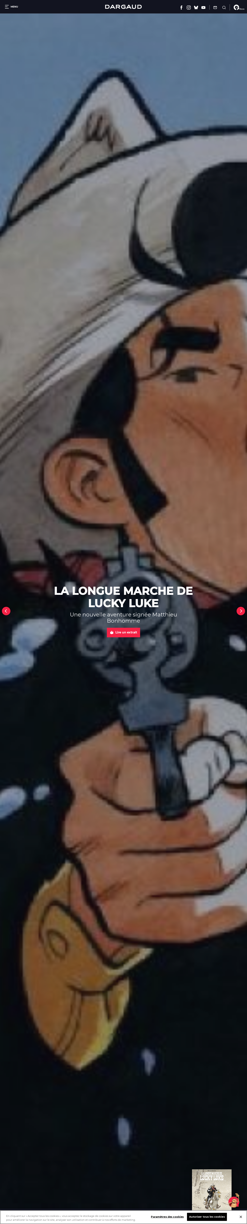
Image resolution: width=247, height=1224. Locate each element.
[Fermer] (241, 1217)
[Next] (241, 611)
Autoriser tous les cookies (207, 1216)
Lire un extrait (123, 632)
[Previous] (6, 611)
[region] (123, 1217)
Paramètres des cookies (167, 1216)
